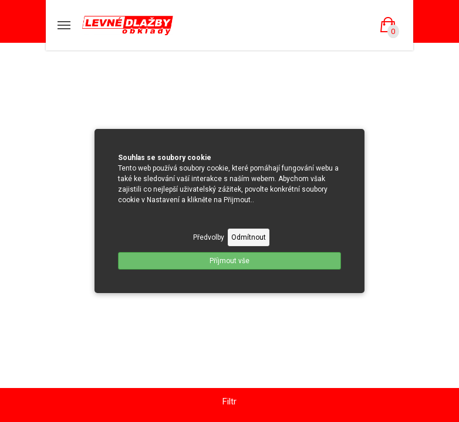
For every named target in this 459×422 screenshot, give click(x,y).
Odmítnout (248, 237)
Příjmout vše (229, 261)
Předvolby (208, 237)
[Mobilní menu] (64, 25)
